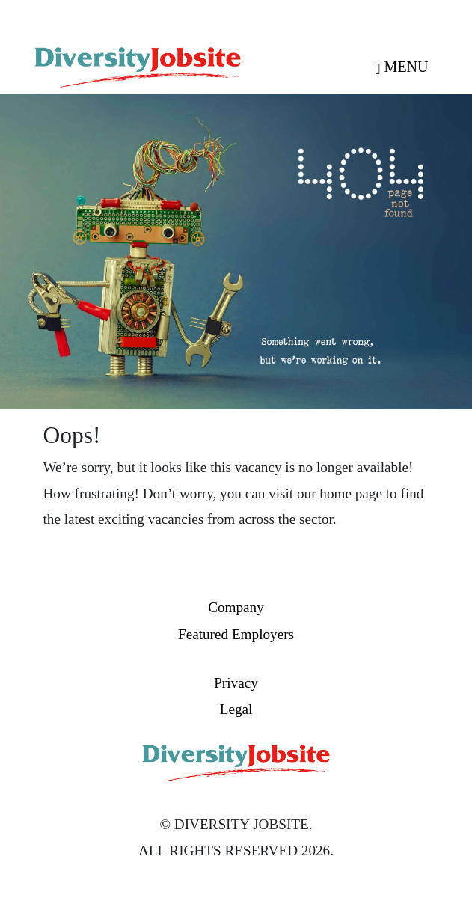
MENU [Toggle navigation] (401, 66)
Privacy (236, 683)
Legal (236, 709)
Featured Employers (236, 634)
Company (236, 607)
